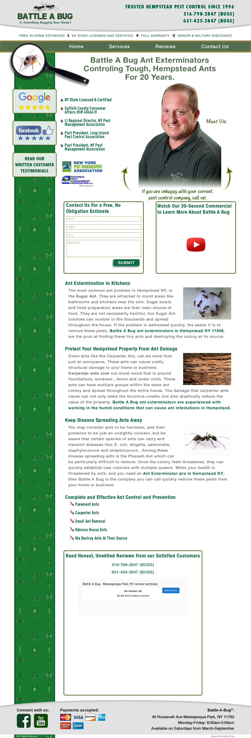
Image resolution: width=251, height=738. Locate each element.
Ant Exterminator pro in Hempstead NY (183, 473)
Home (76, 46)
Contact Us (215, 46)
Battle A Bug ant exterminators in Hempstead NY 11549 (166, 330)
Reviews (165, 46)
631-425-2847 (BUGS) (209, 21)
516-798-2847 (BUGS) (209, 14)
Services (119, 46)
